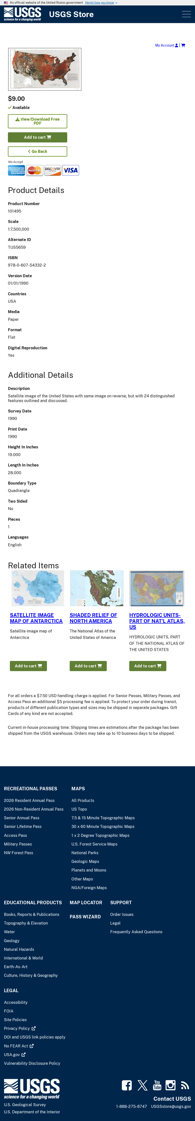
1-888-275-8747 (131, 1106)
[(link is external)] (17, 1028)
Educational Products (33, 902)
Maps (78, 788)
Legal (11, 990)
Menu (186, 14)
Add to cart (37, 137)
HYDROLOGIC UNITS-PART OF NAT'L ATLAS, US (157, 621)
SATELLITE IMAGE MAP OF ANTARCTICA (36, 618)
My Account (166, 45)
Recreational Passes (30, 788)
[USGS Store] (92, 14)
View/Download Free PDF (38, 121)
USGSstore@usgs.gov (171, 1106)
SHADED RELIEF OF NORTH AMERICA (93, 618)
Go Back (37, 151)
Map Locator (86, 902)
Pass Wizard (85, 916)
